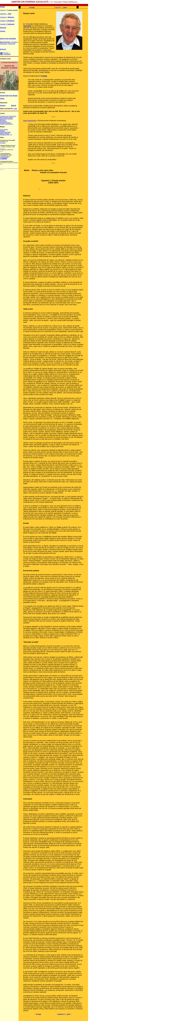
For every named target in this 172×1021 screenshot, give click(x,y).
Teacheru (2, 130)
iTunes (2, 98)
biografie (27, 26)
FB (11, 134)
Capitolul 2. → (61, 7)
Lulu (15, 108)
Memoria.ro (3, 120)
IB (15, 105)
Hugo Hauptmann (30, 120)
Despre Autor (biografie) (8, 38)
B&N (12, 105)
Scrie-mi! (3, 49)
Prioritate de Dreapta (5, 132)
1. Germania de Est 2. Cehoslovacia (5, 157)
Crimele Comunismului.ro (6, 124)
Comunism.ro (3, 121)
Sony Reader (13, 95)
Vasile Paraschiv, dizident (6, 117)
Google (2, 95)
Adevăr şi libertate (4, 133)
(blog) (8, 134)
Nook (7, 95)
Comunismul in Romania (6, 118)
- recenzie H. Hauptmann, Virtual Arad (9, 43)
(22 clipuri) (2, 143)
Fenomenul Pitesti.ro (5, 122)
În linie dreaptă (4, 129)
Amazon (2, 105)
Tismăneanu (3, 134)
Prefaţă (2, 7)
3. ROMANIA (3, 158)
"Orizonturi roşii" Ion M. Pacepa (8, 116)
